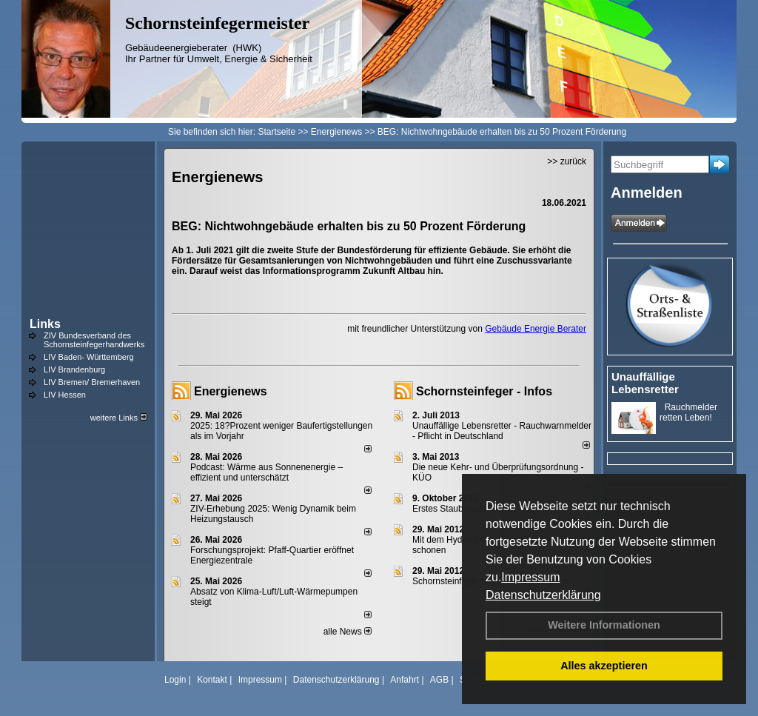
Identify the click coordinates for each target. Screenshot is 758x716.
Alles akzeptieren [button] (604, 666)
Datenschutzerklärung (543, 595)
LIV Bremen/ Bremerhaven (92, 382)
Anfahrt (404, 680)
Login (175, 680)
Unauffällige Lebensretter (645, 382)
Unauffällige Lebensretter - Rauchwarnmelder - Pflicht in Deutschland (501, 431)
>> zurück (566, 161)
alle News (347, 631)
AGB (439, 680)
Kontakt (212, 680)
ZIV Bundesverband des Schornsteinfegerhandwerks (94, 340)
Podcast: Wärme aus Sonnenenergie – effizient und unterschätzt (266, 472)
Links (45, 324)
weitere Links (118, 417)
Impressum (530, 577)
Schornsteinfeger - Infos (484, 391)
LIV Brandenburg (74, 369)
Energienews (230, 391)
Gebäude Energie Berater (535, 329)
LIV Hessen (65, 394)
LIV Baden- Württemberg (89, 356)
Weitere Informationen (604, 625)
